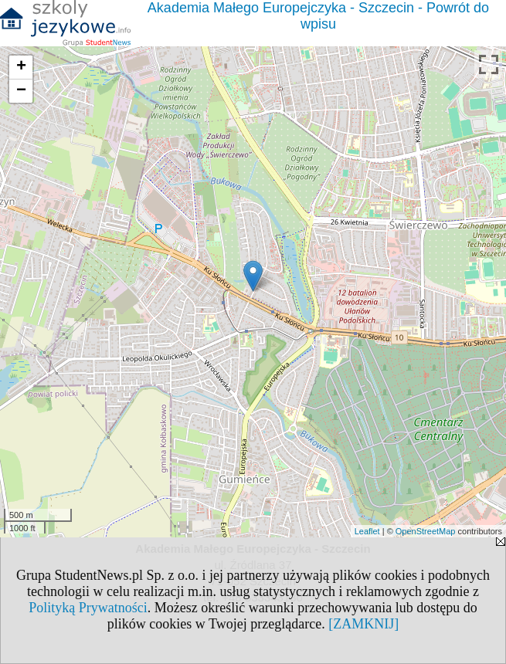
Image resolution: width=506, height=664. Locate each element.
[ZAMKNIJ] (363, 624)
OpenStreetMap (426, 531)
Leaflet (367, 531)
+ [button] (21, 67)
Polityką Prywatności (88, 607)
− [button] (21, 91)
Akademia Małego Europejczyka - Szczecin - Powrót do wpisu (318, 16)
